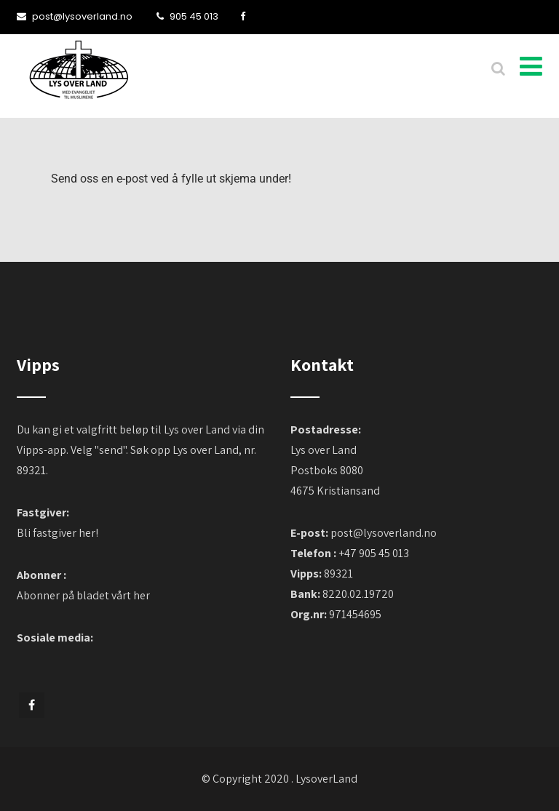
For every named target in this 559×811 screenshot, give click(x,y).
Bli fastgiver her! (57, 532)
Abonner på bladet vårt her (83, 595)
